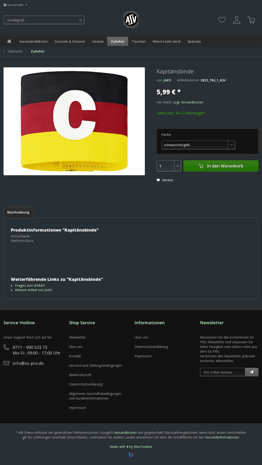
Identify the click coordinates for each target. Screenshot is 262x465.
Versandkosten (125, 432)
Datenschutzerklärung (85, 384)
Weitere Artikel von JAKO (31, 290)
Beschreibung (18, 212)
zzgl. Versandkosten (188, 102)
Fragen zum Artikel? (28, 285)
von (159, 80)
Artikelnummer (188, 80)
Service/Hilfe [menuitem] (14, 5)
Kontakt (75, 356)
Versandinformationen (222, 437)
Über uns (76, 346)
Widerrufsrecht (80, 375)
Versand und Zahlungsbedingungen (95, 365)
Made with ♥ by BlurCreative (131, 446)
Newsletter (77, 337)
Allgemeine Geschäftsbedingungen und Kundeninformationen (95, 395)
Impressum (77, 407)
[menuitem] (61, 20)
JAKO (167, 80)
